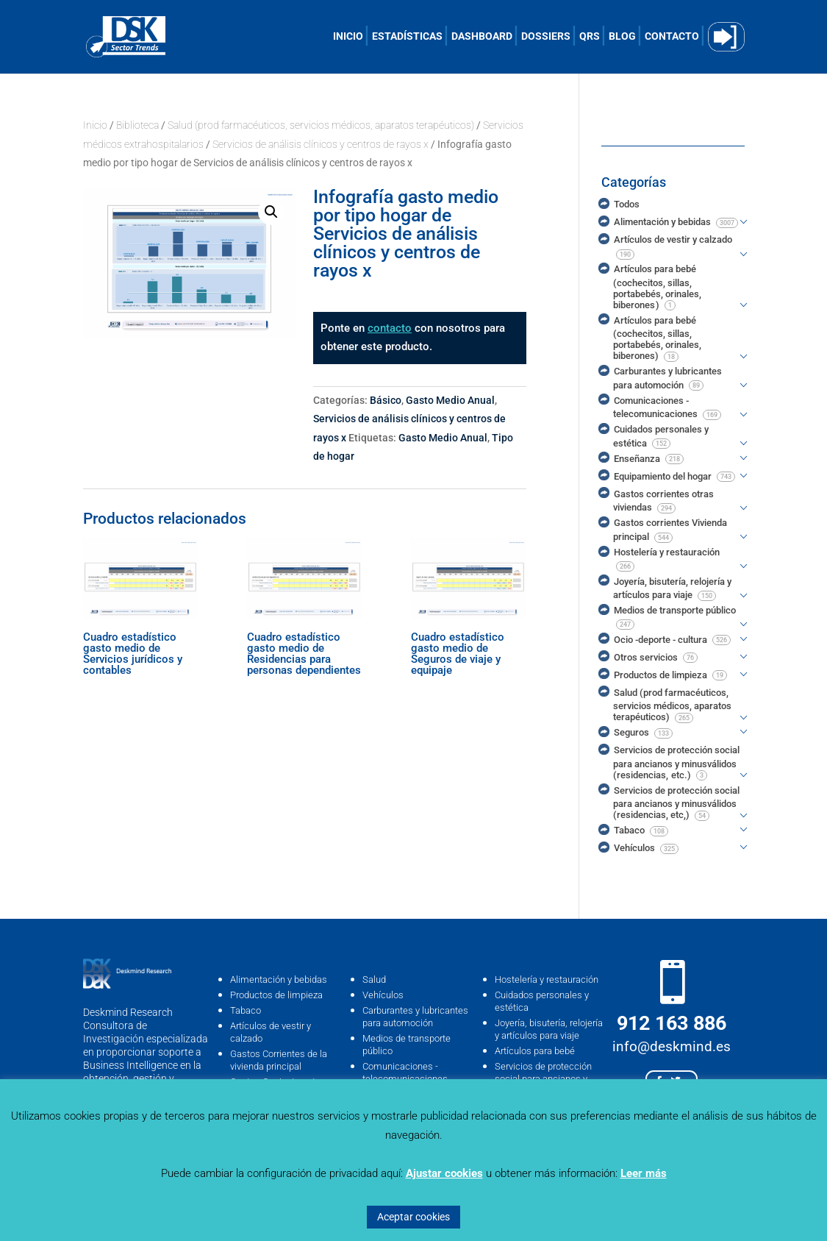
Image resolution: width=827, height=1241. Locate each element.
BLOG (622, 36)
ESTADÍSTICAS (407, 36)
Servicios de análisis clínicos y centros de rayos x (320, 144)
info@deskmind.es (671, 1046)
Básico (385, 400)
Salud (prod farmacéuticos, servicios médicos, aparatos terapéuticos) (321, 125)
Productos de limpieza (276, 994)
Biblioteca (137, 125)
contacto (390, 328)
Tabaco (245, 1010)
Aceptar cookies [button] (413, 1217)
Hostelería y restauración (546, 979)
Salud (374, 979)
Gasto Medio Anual (450, 400)
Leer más (643, 1173)
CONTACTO (672, 36)
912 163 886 (671, 1023)
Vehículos (383, 994)
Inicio (95, 125)
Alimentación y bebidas (278, 979)
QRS (589, 36)
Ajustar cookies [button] (444, 1173)
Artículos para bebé (535, 1050)
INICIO (348, 36)
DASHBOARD (481, 36)
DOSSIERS (545, 36)
